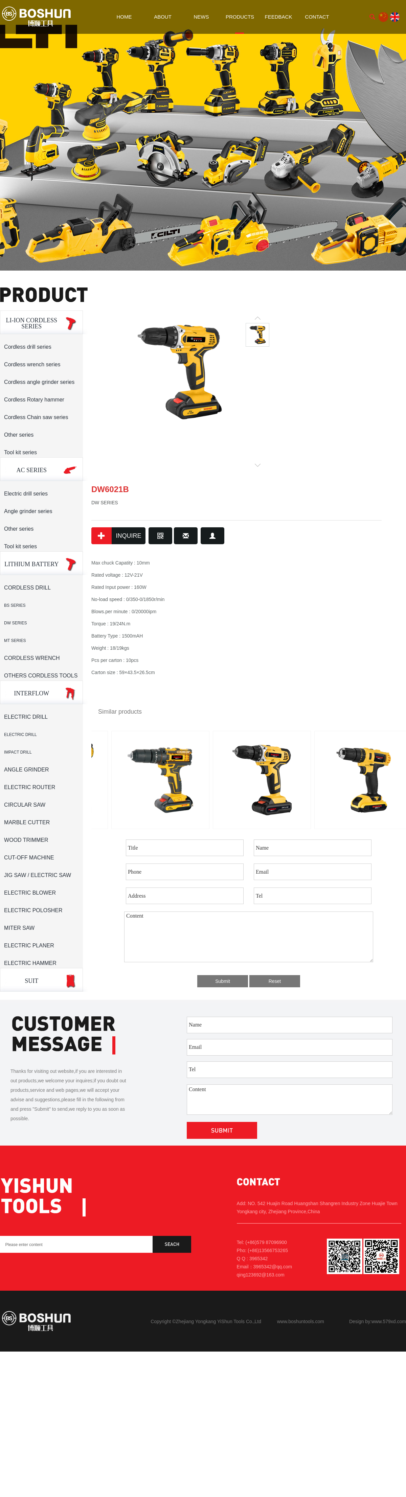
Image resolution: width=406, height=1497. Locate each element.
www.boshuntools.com (300, 1321)
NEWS (201, 17)
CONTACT (317, 17)
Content (248, 937)
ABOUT (163, 17)
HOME (124, 17)
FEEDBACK (278, 17)
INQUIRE (116, 535)
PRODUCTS (240, 17)
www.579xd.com (388, 1321)
